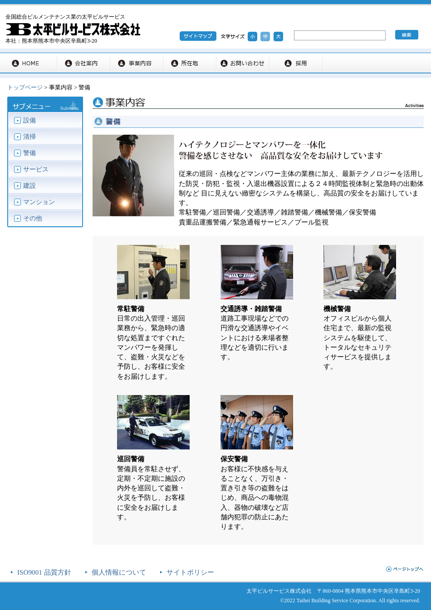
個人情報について (119, 572)
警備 (29, 153)
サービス (36, 169)
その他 (32, 218)
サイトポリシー (190, 572)
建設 (29, 185)
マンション (39, 202)
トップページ (25, 87)
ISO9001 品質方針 (44, 572)
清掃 (29, 136)
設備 (29, 120)
